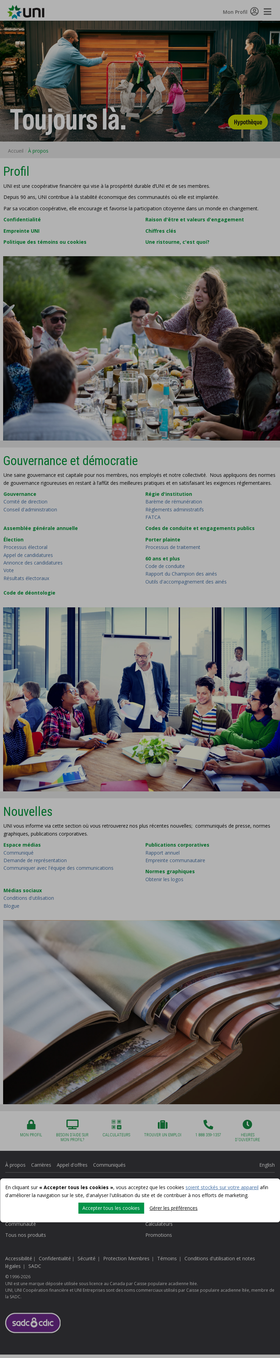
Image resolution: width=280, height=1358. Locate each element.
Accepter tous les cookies (111, 1208)
